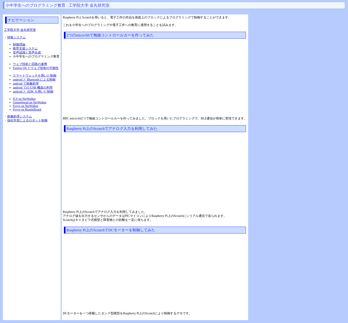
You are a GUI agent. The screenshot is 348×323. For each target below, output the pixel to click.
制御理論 (19, 44)
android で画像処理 (26, 83)
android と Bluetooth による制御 (34, 79)
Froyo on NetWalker (25, 106)
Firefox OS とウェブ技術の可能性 (36, 68)
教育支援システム (25, 48)
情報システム (16, 37)
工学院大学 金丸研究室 (20, 30)
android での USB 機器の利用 (33, 87)
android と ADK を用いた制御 (33, 91)
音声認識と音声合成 (27, 52)
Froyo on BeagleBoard (27, 109)
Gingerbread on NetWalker (29, 102)
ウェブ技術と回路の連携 (30, 64)
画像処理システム (19, 116)
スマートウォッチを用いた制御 (34, 75)
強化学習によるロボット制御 (27, 120)
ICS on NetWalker (24, 99)
